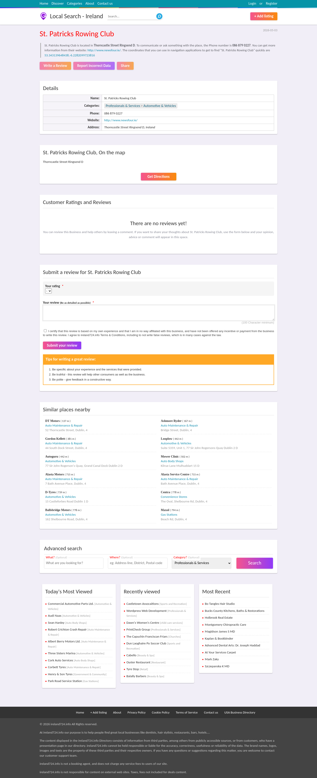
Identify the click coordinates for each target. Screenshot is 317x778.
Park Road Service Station (73, 681)
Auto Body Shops (172, 461)
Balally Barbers (145, 676)
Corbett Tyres (74, 667)
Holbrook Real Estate (219, 618)
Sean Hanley (67, 623)
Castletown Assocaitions (156, 604)
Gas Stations (169, 515)
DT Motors (53, 421)
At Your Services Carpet (220, 652)
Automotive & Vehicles (160, 106)
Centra (166, 492)
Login (252, 3)
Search (254, 563)
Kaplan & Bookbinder (219, 638)
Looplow (167, 438)
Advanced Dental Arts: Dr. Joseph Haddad (232, 645)
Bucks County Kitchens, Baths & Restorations (235, 611)
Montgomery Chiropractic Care (225, 625)
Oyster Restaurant (145, 662)
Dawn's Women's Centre (154, 623)
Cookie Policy (161, 712)
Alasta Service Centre (175, 474)
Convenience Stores (174, 497)
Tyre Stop (137, 669)
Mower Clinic (170, 456)
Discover (58, 3)
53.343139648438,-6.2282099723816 (69, 55)
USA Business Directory (239, 712)
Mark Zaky (212, 659)
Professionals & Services (123, 106)
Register (271, 3)
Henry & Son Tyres (77, 674)
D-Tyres (51, 492)
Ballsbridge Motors (58, 510)
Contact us (105, 3)
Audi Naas (69, 616)
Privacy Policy (136, 712)
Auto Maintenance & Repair (64, 425)
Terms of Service (187, 712)
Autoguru (52, 456)
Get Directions (158, 176)
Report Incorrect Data (94, 65)
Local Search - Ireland (76, 16)
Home (44, 3)
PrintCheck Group (153, 629)
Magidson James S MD (220, 631)
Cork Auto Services (71, 660)
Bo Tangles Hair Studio (220, 604)
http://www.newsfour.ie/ (104, 50)
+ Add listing (263, 16)
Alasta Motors (55, 474)
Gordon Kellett (55, 438)
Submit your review (62, 345)
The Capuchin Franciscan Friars (153, 636)
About (89, 3)
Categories (74, 3)
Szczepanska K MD (217, 666)
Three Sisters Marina (76, 653)
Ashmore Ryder (171, 421)
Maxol (165, 510)
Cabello (140, 655)
